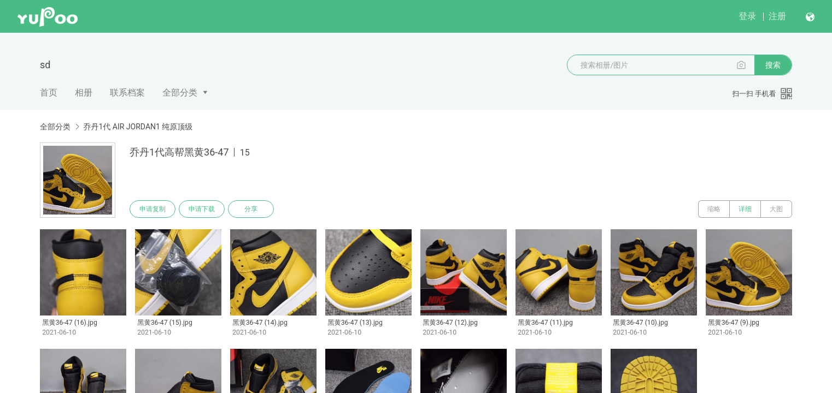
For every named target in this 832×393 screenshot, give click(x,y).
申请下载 (202, 209)
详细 (745, 209)
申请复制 (152, 209)
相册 (83, 92)
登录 (747, 16)
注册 (777, 16)
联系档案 (127, 92)
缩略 (713, 209)
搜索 (773, 65)
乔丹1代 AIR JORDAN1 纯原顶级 (137, 126)
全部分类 (179, 92)
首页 (48, 92)
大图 (776, 209)
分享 (250, 209)
